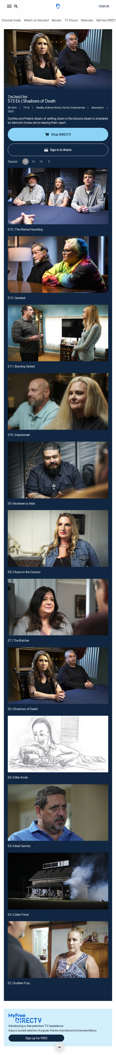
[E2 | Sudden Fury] (58, 949)
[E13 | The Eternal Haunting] (58, 196)
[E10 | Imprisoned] (58, 401)
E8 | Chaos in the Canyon (24, 572)
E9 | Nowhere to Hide (21, 503)
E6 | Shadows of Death (23, 709)
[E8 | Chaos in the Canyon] (58, 538)
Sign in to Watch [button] (58, 149)
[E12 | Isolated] (58, 264)
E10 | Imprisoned (19, 435)
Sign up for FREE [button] (36, 1038)
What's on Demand (36, 20)
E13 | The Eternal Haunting (25, 229)
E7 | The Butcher (18, 640)
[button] (9, 6)
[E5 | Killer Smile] (58, 744)
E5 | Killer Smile (18, 777)
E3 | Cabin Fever (18, 914)
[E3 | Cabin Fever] (58, 881)
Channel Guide (11, 20)
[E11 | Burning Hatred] (58, 333)
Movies (56, 20)
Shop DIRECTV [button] (57, 134)
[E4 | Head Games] (58, 812)
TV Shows (71, 20)
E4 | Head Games (19, 846)
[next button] (49, 161)
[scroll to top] (59, 1047)
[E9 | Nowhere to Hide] (58, 470)
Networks (87, 20)
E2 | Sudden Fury (19, 983)
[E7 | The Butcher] (58, 607)
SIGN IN (104, 6)
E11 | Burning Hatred (21, 366)
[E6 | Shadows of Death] (58, 675)
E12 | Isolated (16, 298)
